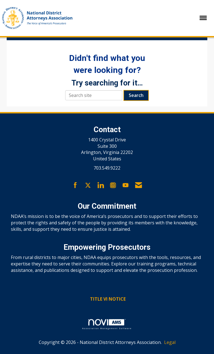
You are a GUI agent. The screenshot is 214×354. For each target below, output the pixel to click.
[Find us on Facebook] (75, 185)
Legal (170, 342)
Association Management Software (107, 324)
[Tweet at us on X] (88, 185)
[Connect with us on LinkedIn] (100, 185)
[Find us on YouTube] (125, 185)
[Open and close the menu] (144, 18)
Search (136, 95)
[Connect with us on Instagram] (113, 185)
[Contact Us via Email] (138, 185)
